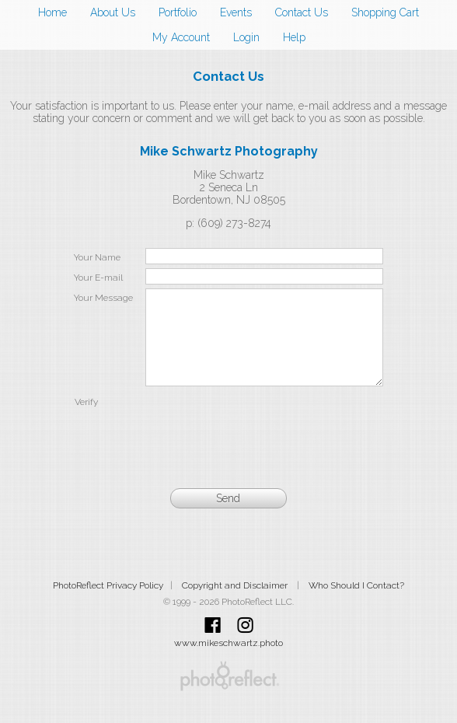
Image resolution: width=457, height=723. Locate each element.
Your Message (103, 297)
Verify (86, 420)
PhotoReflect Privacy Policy (108, 604)
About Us (112, 12)
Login (246, 37)
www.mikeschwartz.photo (228, 661)
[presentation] (264, 441)
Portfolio (178, 12)
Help (294, 37)
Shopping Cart (385, 12)
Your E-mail (98, 277)
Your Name (97, 257)
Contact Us (301, 12)
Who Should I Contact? (356, 604)
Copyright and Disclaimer (236, 604)
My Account (181, 37)
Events (236, 12)
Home (52, 12)
